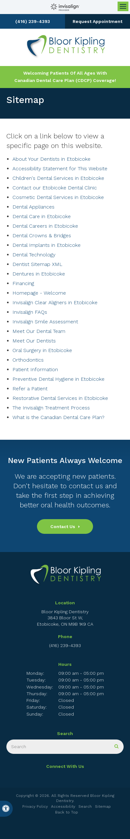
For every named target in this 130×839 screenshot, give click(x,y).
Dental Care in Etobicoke (41, 216)
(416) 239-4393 (32, 21)
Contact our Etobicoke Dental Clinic (54, 188)
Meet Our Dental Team (38, 331)
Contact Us (62, 526)
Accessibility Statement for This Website (59, 169)
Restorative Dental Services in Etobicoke (60, 398)
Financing (23, 283)
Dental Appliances (33, 207)
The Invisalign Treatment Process (51, 408)
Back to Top (66, 812)
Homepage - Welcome (39, 293)
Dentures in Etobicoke (38, 274)
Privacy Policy (35, 806)
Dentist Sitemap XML (37, 264)
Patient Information (35, 369)
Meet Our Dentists (34, 341)
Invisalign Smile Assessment (45, 322)
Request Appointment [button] (97, 21)
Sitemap (103, 806)
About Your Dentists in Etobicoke (51, 159)
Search (85, 806)
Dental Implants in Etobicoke (46, 245)
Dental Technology (33, 255)
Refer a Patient (29, 389)
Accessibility (63, 806)
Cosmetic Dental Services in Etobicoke (58, 197)
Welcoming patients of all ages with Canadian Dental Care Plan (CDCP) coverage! (65, 76)
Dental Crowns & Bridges (41, 235)
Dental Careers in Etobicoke (45, 226)
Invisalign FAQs (29, 312)
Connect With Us (65, 766)
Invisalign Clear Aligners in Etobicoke (55, 302)
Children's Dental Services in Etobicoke (58, 178)
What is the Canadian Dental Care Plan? (58, 417)
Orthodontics (28, 360)
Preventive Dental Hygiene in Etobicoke (58, 379)
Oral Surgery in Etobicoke (42, 350)
